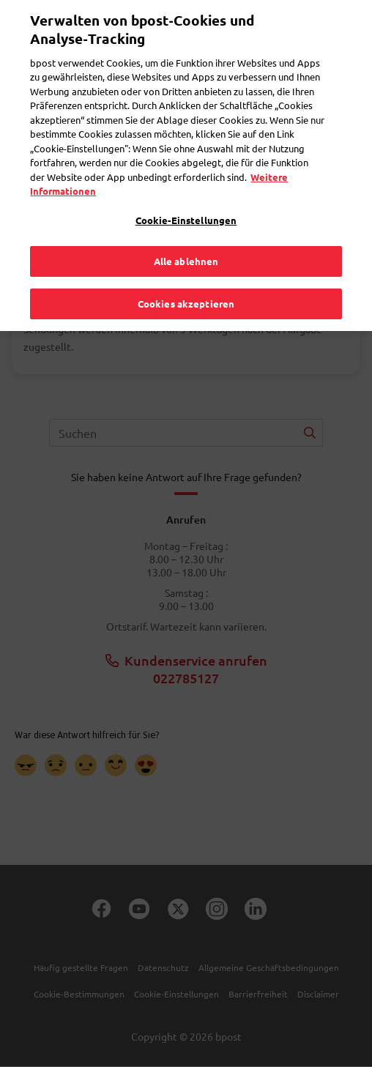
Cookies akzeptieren (186, 289)
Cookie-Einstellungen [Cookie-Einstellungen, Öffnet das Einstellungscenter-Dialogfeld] (186, 205)
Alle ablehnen (186, 246)
